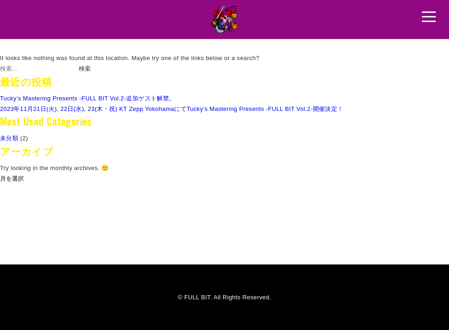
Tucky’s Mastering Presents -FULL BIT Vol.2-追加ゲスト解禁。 (87, 98)
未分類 (9, 138)
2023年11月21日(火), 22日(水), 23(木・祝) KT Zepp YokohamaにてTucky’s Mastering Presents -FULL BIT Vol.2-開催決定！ (172, 108)
